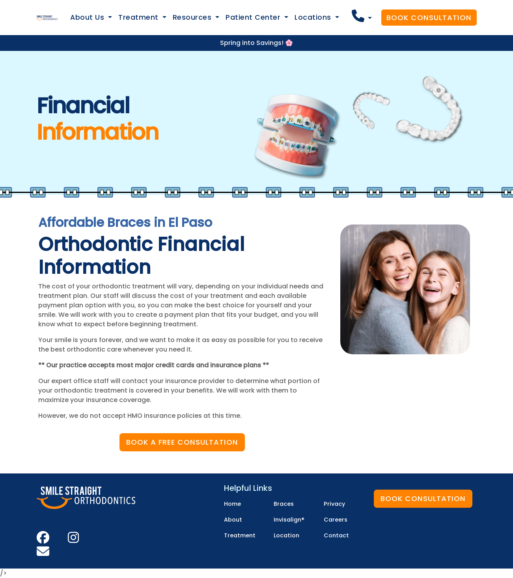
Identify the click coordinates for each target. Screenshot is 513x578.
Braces (284, 504)
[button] (362, 16)
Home (232, 504)
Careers (335, 520)
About (233, 520)
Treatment (240, 535)
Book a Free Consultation (182, 442)
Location (286, 535)
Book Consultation (429, 17)
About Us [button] (88, 17)
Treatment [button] (139, 17)
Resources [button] (193, 17)
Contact (336, 535)
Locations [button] (314, 17)
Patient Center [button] (254, 17)
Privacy (334, 504)
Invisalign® (289, 520)
